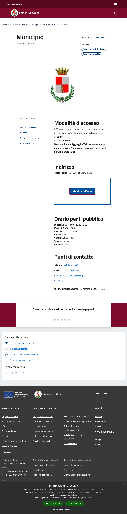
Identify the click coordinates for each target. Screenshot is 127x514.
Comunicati (100, 421)
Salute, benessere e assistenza (73, 436)
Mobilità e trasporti (41, 441)
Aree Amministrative (11, 421)
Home (6, 24)
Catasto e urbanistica (42, 436)
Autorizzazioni (70, 443)
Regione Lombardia (13, 3)
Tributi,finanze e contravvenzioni (71, 428)
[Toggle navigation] (5, 12)
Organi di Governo (10, 416)
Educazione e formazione (75, 416)
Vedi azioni (102, 37)
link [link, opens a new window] (90, 498)
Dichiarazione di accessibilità (77, 474)
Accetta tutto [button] (53, 503)
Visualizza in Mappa (82, 191)
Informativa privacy (73, 465)
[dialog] (63, 498)
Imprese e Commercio (43, 431)
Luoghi (35, 24)
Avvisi (98, 426)
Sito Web (58, 281)
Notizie (98, 416)
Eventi (98, 444)
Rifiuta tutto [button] (74, 503)
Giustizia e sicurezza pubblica (77, 421)
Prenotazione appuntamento (46, 460)
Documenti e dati (9, 445)
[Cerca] (121, 13)
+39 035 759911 (72, 264)
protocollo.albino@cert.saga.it (72, 275)
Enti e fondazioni (9, 431)
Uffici (4, 426)
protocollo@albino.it (70, 270)
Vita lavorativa (39, 426)
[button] (63, 509)
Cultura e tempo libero (43, 421)
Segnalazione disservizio (44, 465)
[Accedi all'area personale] (115, 4)
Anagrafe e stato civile (43, 416)
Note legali (69, 469)
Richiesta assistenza (42, 474)
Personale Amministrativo (14, 441)
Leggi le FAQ (38, 469)
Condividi (87, 37)
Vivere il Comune (21, 24)
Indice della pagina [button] (27, 118)
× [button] (124, 485)
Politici (5, 436)
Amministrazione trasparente (77, 460)
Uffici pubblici (48, 24)
